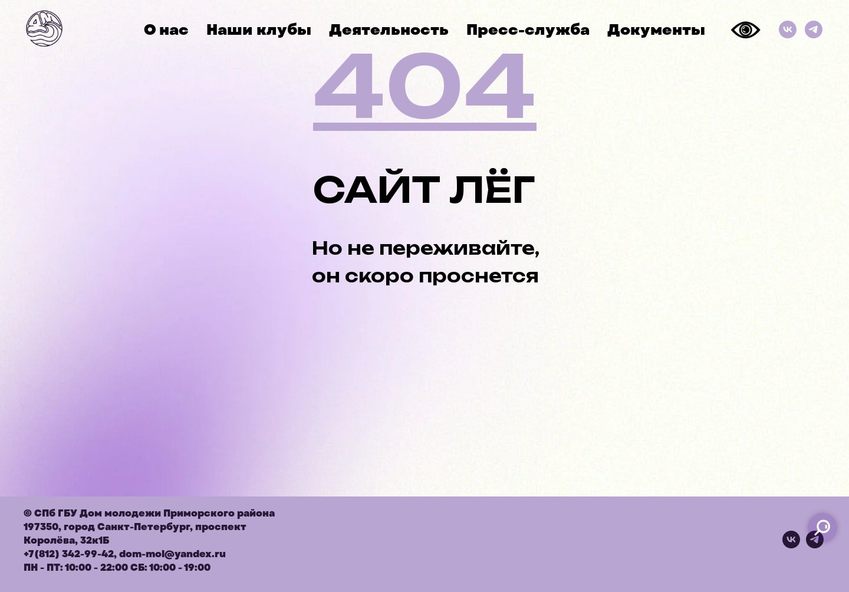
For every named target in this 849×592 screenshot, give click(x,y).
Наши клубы (258, 30)
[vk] (791, 545)
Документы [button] (656, 30)
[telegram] (815, 545)
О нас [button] (166, 30)
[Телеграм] (813, 29)
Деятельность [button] (389, 30)
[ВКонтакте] (788, 29)
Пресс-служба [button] (528, 30)
